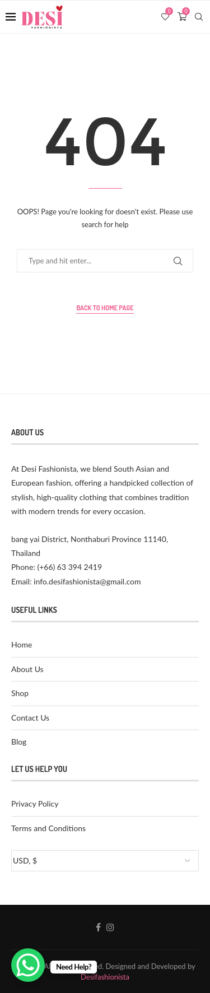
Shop (20, 693)
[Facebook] (98, 927)
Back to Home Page (104, 308)
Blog (18, 741)
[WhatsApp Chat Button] (28, 965)
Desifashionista (105, 976)
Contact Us (30, 717)
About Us (27, 669)
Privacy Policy (34, 803)
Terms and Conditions (48, 828)
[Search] (198, 17)
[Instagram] (110, 927)
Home (21, 644)
